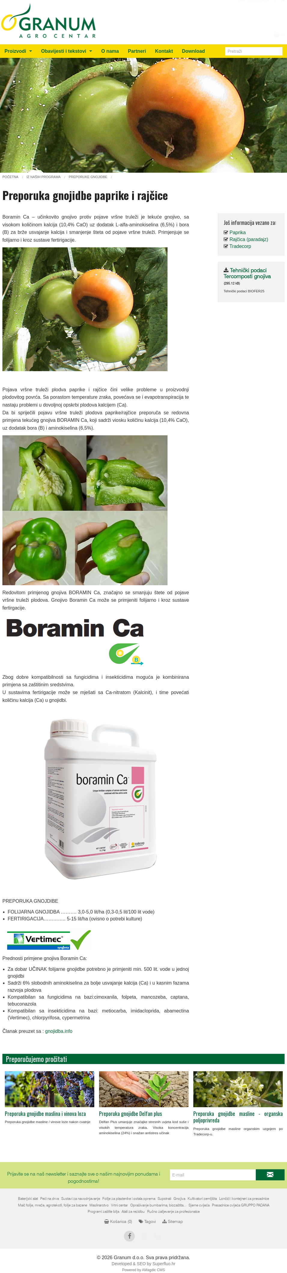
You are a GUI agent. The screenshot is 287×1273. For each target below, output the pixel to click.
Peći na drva (49, 1198)
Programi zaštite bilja (103, 1211)
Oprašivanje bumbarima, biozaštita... (158, 1205)
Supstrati (164, 1198)
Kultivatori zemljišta (202, 1198)
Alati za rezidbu (133, 1211)
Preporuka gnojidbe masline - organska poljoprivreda (238, 1117)
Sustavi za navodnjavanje (80, 1198)
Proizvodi (15, 51)
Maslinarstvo (99, 1205)
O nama (110, 51)
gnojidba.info (58, 1031)
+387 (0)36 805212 (255, 15)
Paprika (237, 232)
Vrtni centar (119, 1205)
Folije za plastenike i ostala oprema (128, 1198)
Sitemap (172, 1222)
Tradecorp (240, 246)
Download (193, 51)
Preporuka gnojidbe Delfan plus (130, 1113)
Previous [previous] (13, 1097)
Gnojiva (179, 1198)
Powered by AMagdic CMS (143, 1270)
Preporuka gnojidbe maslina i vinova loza (45, 1113)
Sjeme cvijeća (199, 1205)
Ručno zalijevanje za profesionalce (173, 1211)
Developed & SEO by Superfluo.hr (143, 1263)
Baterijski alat (28, 1198)
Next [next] (274, 1097)
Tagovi (147, 1222)
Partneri (137, 51)
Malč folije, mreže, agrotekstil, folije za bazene (52, 1205)
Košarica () (118, 1222)
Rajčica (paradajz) (248, 239)
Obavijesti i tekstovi (63, 51)
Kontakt (164, 51)
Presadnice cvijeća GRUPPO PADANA (240, 1205)
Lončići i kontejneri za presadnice (244, 1198)
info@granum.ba (258, 8)
